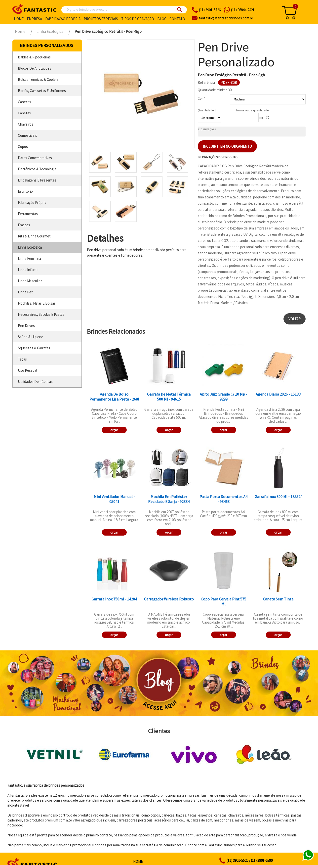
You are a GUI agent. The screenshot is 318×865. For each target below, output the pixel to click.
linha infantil (28, 269)
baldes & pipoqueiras (34, 57)
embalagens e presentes (37, 180)
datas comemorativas (35, 157)
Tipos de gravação (137, 18)
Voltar (294, 319)
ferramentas (28, 213)
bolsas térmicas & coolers (38, 79)
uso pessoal (27, 370)
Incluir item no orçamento (227, 146)
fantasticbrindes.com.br (226, 18)
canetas (24, 113)
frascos (24, 225)
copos (23, 146)
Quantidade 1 (207, 110)
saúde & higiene (30, 336)
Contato (177, 18)
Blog (161, 18)
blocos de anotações (34, 68)
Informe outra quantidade (251, 110)
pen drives (26, 325)
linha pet (25, 292)
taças (22, 359)
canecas (24, 101)
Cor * (201, 98)
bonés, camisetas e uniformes (42, 90)
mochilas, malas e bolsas (37, 303)
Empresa (34, 18)
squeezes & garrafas (34, 348)
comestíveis (27, 135)
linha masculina (30, 280)
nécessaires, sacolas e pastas (41, 314)
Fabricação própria (62, 18)
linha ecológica (30, 247)
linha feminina (29, 258)
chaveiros (25, 124)
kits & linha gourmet (34, 236)
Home (19, 18)
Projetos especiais (101, 18)
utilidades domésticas (35, 381)
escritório (25, 191)
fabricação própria (32, 202)
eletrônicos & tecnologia (37, 169)
